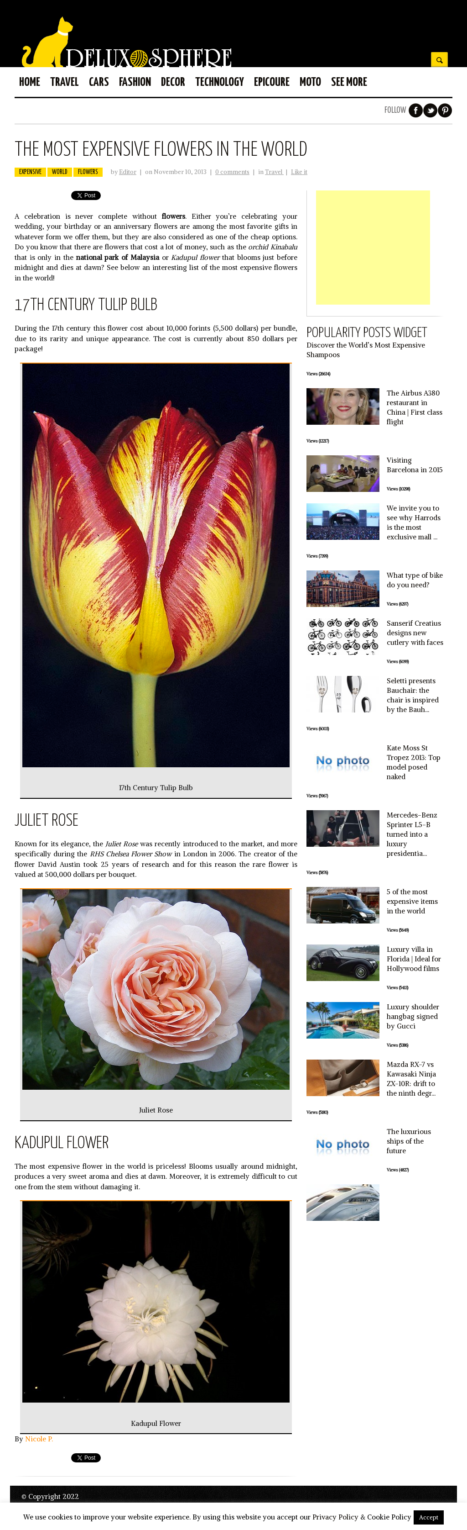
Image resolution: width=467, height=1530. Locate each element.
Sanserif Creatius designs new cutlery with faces (415, 633)
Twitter (430, 110)
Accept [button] (428, 1517)
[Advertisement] (373, 247)
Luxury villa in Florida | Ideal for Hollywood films (414, 959)
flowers (88, 172)
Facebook (416, 110)
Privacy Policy (335, 1517)
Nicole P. (39, 1439)
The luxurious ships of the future (409, 1141)
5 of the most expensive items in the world (412, 901)
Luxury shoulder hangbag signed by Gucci (413, 1016)
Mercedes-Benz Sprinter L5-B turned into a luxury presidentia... (412, 834)
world (59, 172)
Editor (127, 172)
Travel (274, 172)
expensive (30, 172)
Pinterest (445, 110)
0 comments (232, 172)
